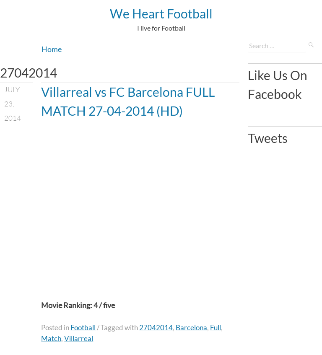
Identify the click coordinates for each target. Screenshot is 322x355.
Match (51, 338)
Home (52, 49)
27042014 (156, 327)
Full (215, 327)
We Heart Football (161, 13)
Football (83, 327)
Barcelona (191, 327)
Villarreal (78, 338)
